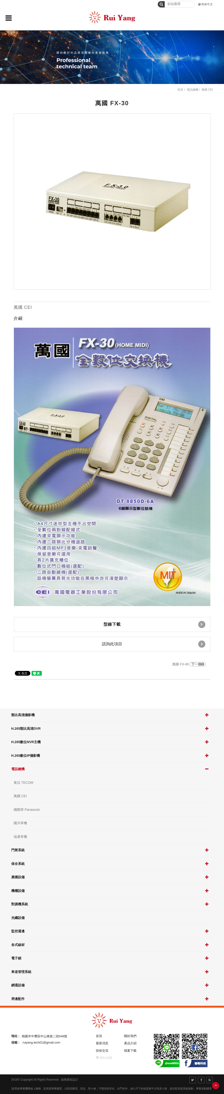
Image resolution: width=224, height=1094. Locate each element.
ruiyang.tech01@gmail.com (41, 1042)
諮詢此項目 (153, 644)
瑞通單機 (20, 837)
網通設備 (18, 985)
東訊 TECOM (23, 783)
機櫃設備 (18, 891)
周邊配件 (18, 999)
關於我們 (130, 1036)
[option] (112, 201)
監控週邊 (18, 931)
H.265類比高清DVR (26, 728)
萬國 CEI (20, 796)
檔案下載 (130, 1050)
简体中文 (207, 4)
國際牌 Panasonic (27, 810)
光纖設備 (18, 918)
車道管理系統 (21, 972)
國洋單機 (20, 823)
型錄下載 (154, 624)
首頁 (180, 89)
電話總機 (18, 769)
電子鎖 (16, 958)
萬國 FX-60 (189, 664)
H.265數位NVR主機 (26, 742)
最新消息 (102, 1043)
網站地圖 (106, 1058)
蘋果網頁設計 (69, 1079)
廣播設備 (18, 877)
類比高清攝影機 (23, 715)
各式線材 (18, 945)
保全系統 (18, 864)
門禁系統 (18, 850)
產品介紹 (130, 1043)
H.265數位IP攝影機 (25, 755)
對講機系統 (19, 904)
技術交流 (102, 1050)
